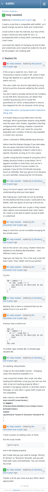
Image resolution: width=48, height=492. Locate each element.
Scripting (13, 11)
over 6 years (27, 20)
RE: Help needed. (14, 63)
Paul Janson (37, 63)
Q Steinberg (16, 20)
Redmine (16, 490)
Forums (5, 11)
